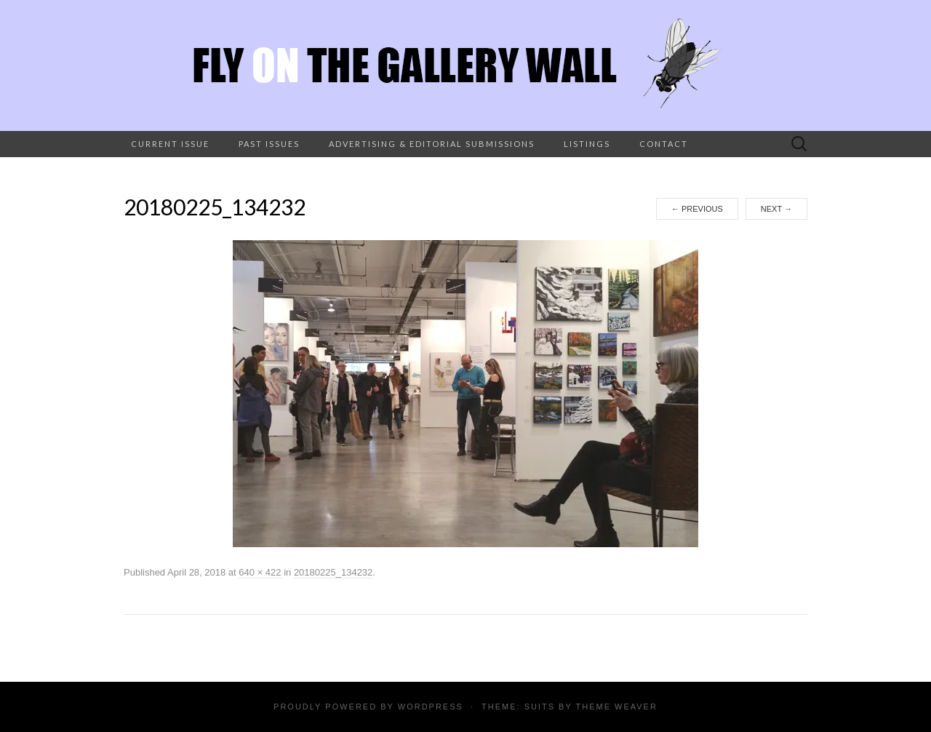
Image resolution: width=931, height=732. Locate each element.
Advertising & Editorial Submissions (432, 143)
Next (776, 208)
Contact (663, 143)
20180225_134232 (333, 572)
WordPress (430, 706)
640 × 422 (260, 572)
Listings (587, 143)
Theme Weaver (616, 706)
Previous (697, 208)
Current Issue (170, 143)
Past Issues (269, 143)
